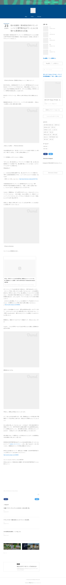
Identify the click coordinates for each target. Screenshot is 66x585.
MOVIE (57, 126)
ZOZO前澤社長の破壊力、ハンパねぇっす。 (12, 531)
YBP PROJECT (53, 138)
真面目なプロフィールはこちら (53, 111)
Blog (26, 16)
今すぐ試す (47, 2)
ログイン (55, 2)
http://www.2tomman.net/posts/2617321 (28, 179)
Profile (32, 16)
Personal (39, 16)
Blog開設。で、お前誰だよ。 (50, 58)
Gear (45, 138)
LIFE (51, 140)
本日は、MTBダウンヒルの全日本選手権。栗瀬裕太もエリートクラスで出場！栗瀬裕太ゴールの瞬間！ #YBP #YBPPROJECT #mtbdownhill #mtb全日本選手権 (19, 280)
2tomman (47, 128)
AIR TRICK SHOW (48, 126)
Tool (51, 133)
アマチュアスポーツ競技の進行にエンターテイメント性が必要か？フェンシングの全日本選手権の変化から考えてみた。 (28, 519)
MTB (53, 128)
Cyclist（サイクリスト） (15, 444)
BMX (55, 135)
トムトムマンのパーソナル (53, 117)
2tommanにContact (52, 174)
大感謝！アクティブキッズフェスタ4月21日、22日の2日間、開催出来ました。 (19, 508)
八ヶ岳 (54, 131)
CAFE (46, 133)
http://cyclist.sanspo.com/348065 (12, 304)
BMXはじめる (47, 135)
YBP (46, 140)
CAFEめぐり (47, 131)
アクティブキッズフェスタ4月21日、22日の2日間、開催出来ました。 (16, 510)
